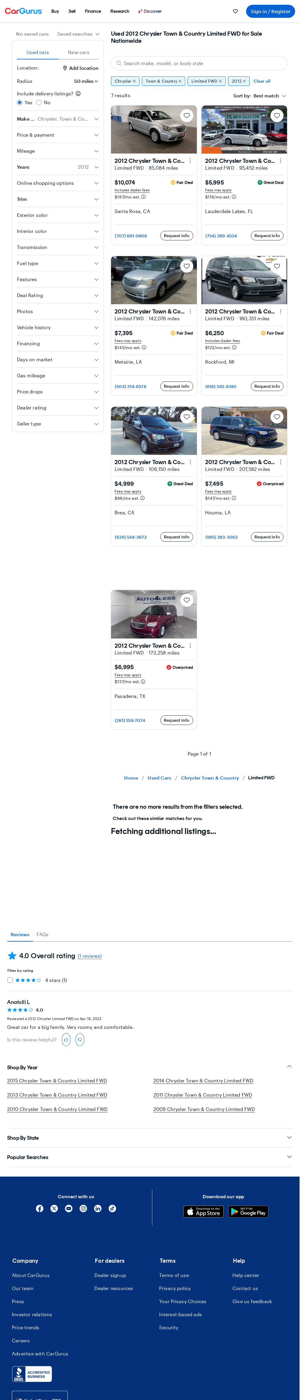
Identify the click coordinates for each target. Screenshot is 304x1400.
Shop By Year (149, 1067)
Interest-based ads (180, 1314)
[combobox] (78, 34)
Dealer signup (110, 1275)
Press (18, 1301)
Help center (245, 1275)
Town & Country (163, 81)
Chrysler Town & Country (210, 778)
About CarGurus (31, 1275)
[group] (199, 81)
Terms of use (174, 1275)
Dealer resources (113, 1288)
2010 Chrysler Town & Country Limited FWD (57, 1109)
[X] (54, 1210)
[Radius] (84, 81)
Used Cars (159, 778)
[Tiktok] (112, 1210)
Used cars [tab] (37, 52)
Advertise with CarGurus (40, 1353)
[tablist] (58, 52)
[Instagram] (83, 1210)
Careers (21, 1340)
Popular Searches (149, 1157)
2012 (239, 81)
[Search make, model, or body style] (199, 63)
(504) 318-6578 (130, 386)
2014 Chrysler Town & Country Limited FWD (203, 1080)
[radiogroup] (58, 98)
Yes (29, 102)
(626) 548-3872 (131, 537)
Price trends (25, 1327)
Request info (176, 235)
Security (168, 1327)
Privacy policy (175, 1288)
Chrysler (125, 81)
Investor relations (32, 1314)
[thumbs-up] (66, 1039)
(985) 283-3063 (221, 537)
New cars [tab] (78, 52)
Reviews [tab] (20, 934)
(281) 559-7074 (130, 720)
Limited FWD (206, 81)
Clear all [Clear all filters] (262, 80)
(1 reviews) (90, 955)
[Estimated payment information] (143, 196)
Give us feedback (252, 1301)
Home (131, 778)
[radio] (19, 102)
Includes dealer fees (132, 190)
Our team (23, 1288)
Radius (24, 81)
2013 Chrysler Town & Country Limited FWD (57, 1095)
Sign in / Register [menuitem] (270, 11)
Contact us (245, 1288)
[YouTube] (68, 1210)
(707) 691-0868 (131, 235)
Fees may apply (218, 190)
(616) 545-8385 (221, 386)
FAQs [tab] (42, 934)
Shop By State (149, 1137)
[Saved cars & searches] (235, 11)
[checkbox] (10, 980)
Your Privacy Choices (182, 1301)
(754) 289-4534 (221, 235)
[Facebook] (39, 1210)
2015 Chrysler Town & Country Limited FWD (57, 1080)
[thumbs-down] (79, 1039)
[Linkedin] (98, 1210)
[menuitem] (55, 11)
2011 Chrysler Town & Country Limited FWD (202, 1095)
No (47, 102)
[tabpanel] (149, 994)
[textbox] (256, 95)
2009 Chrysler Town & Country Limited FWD (204, 1109)
